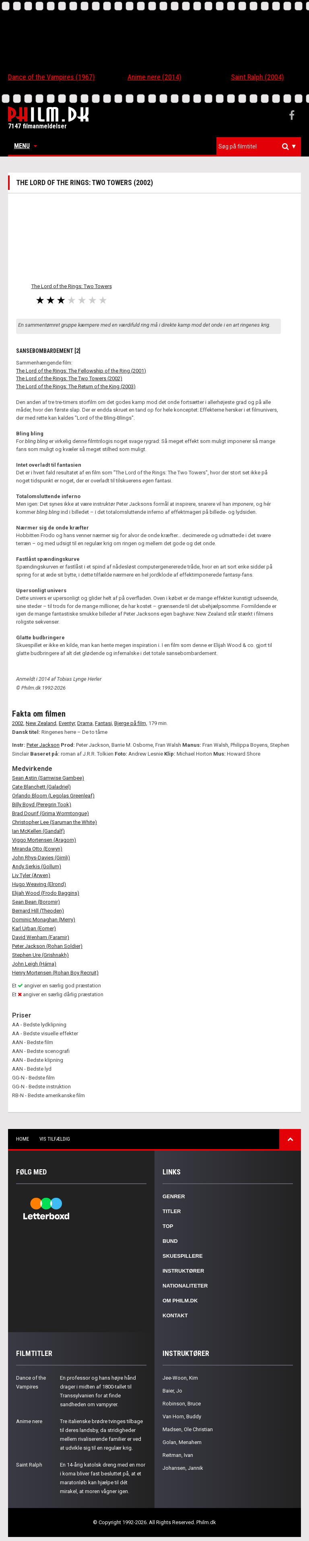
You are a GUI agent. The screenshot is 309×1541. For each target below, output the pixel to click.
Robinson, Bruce (182, 1404)
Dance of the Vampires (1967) (51, 77)
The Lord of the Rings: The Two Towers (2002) (69, 378)
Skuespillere (183, 1256)
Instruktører (183, 1271)
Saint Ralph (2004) (257, 77)
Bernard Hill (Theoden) (38, 911)
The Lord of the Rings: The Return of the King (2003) (76, 386)
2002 (17, 723)
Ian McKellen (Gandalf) (38, 831)
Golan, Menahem (182, 1442)
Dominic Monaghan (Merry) (43, 920)
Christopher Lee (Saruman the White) (54, 822)
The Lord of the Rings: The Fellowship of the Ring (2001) (81, 371)
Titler (172, 1211)
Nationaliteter (185, 1286)
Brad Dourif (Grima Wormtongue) (50, 813)
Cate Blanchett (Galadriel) (41, 787)
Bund (170, 1241)
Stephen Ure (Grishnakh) (40, 955)
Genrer (174, 1196)
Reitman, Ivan (178, 1455)
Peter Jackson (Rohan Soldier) (47, 946)
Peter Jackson (43, 745)
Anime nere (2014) (154, 77)
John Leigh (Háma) (34, 964)
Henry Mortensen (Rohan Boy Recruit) (55, 973)
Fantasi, (104, 723)
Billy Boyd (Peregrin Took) (41, 804)
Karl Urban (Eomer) (34, 928)
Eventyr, (67, 723)
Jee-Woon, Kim (180, 1378)
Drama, (85, 723)
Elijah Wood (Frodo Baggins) (45, 893)
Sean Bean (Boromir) (36, 902)
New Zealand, (42, 723)
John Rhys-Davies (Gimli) (41, 858)
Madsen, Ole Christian (188, 1429)
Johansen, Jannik (183, 1468)
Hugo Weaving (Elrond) (39, 884)
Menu (25, 146)
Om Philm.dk (180, 1301)
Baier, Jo (172, 1391)
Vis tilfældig (54, 1139)
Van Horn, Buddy (182, 1416)
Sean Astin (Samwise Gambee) (48, 778)
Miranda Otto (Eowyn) (37, 849)
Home (22, 1139)
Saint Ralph (29, 1465)
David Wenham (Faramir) (40, 937)
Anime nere (29, 1421)
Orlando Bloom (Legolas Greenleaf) (53, 796)
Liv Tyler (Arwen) (31, 875)
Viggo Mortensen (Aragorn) (44, 840)
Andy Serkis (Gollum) (36, 866)
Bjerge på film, (130, 723)
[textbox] (260, 146)
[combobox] (258, 146)
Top (168, 1226)
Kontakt (175, 1315)
